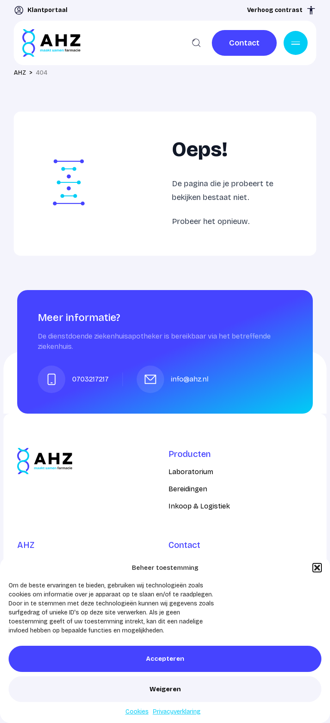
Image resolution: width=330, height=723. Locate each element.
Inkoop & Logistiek (199, 506)
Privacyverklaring (177, 711)
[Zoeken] (196, 42)
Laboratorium (190, 472)
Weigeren (165, 689)
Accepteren (165, 658)
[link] (244, 43)
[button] (317, 567)
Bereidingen (187, 489)
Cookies (137, 711)
